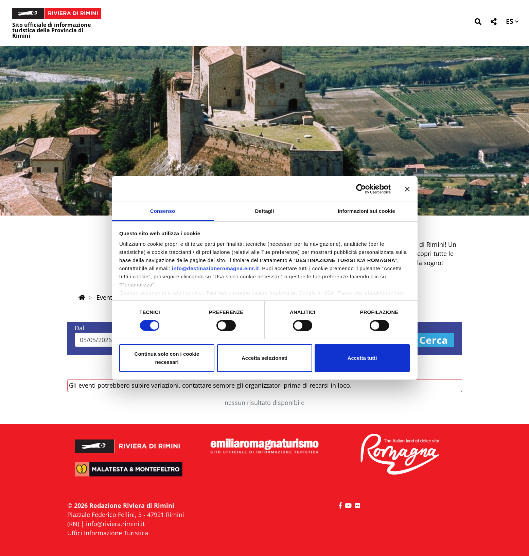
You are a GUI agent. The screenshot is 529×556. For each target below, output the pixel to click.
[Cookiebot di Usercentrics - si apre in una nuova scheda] (361, 189)
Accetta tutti (362, 358)
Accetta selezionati (264, 358)
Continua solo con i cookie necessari (167, 358)
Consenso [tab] (162, 211)
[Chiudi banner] (407, 188)
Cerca (433, 340)
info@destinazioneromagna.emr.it (215, 268)
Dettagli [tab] (264, 211)
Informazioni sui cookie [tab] (366, 211)
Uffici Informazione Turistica (107, 533)
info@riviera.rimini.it (115, 524)
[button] (478, 22)
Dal (79, 328)
